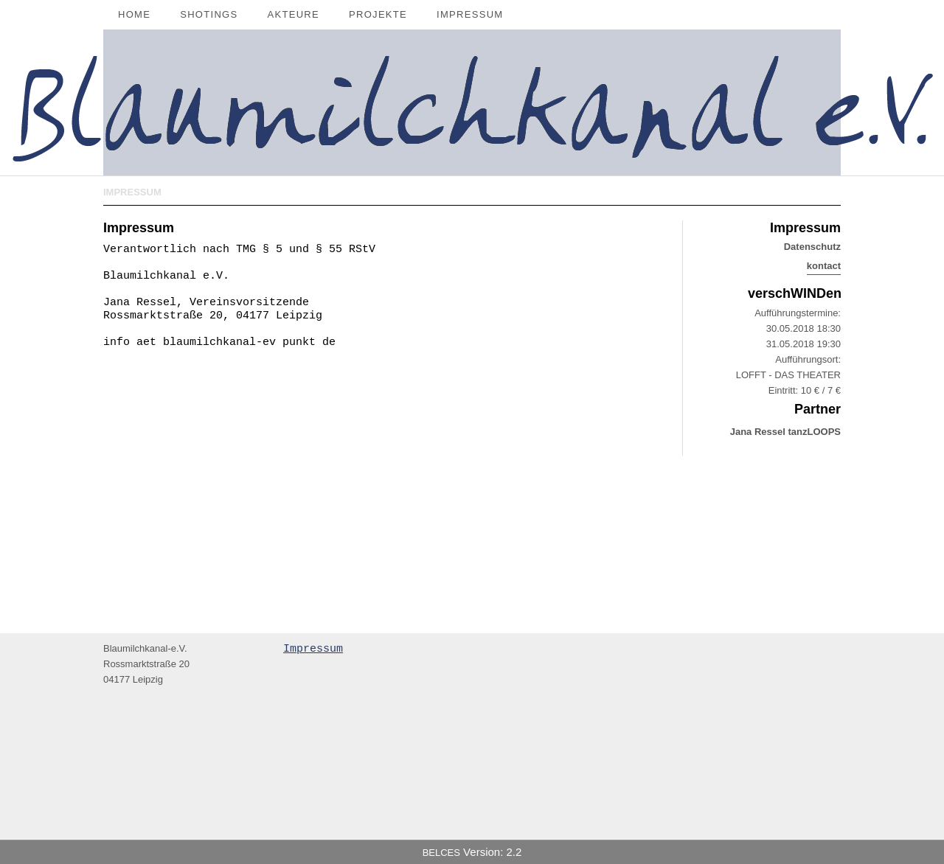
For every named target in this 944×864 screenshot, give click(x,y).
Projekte (378, 14)
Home (134, 14)
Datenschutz (812, 246)
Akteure (294, 14)
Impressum (470, 14)
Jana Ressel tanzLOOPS (785, 431)
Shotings (208, 14)
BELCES (441, 852)
